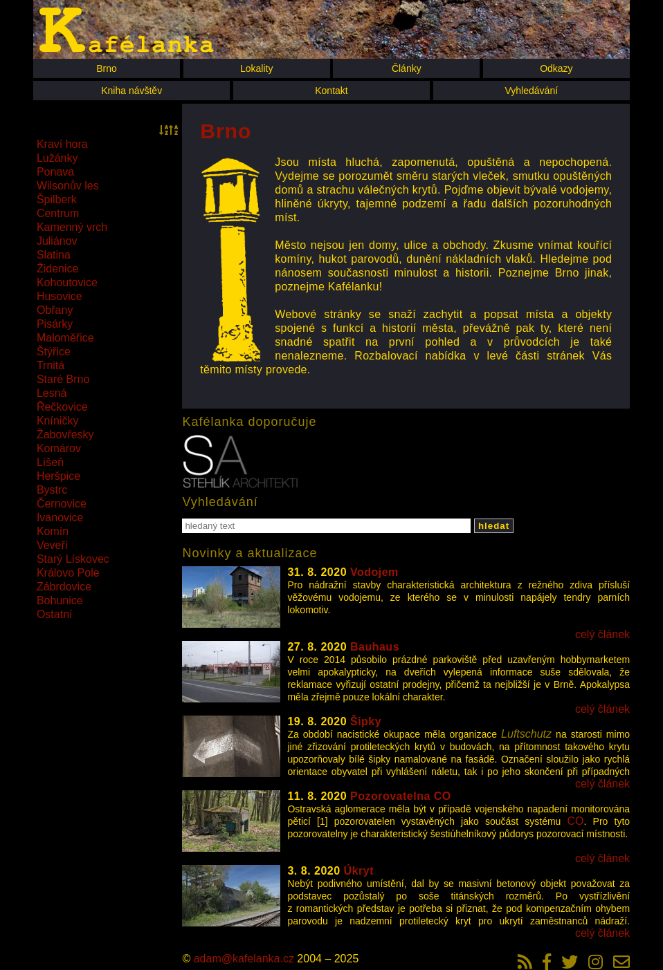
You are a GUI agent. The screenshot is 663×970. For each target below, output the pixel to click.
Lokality (256, 68)
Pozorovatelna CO (400, 796)
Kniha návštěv (131, 90)
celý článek (602, 634)
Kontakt (331, 90)
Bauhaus (374, 647)
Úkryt (359, 871)
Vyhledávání (531, 90)
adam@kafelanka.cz (244, 958)
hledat (493, 526)
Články (406, 68)
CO (575, 821)
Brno (106, 68)
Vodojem (374, 572)
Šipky (365, 721)
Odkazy (556, 68)
